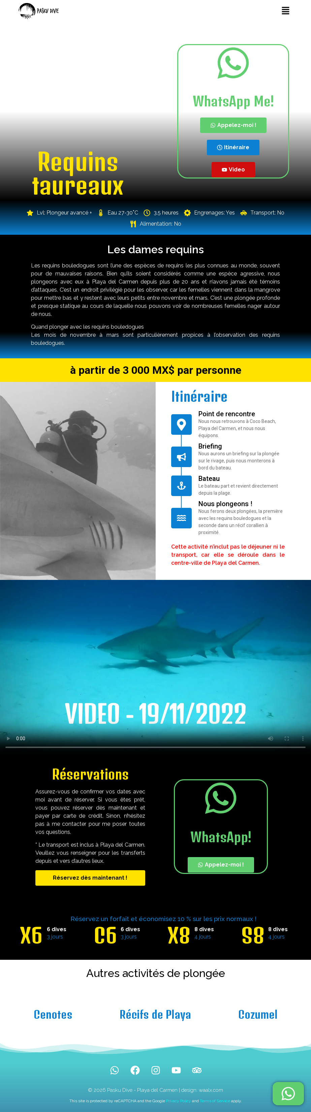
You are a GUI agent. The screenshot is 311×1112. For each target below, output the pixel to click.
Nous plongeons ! (225, 504)
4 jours (202, 937)
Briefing (210, 446)
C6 (105, 935)
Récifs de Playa (155, 1014)
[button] (285, 11)
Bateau (209, 479)
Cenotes (53, 1014)
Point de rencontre (226, 414)
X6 (31, 935)
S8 (253, 935)
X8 (179, 935)
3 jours (55, 937)
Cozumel (258, 1014)
